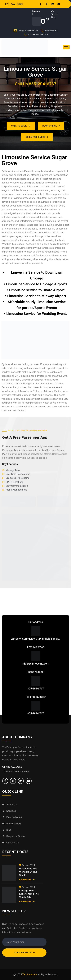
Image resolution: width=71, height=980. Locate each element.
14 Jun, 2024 (27, 865)
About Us (11, 804)
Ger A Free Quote (37, 137)
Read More (27, 879)
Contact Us (12, 842)
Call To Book (20, 125)
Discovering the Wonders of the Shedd (28, 871)
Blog (8, 829)
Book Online (51, 125)
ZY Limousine (29, 974)
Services (11, 810)
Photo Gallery (13, 823)
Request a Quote (15, 836)
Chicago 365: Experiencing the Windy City (29, 893)
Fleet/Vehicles (14, 817)
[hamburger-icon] (66, 47)
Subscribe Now (24, 952)
